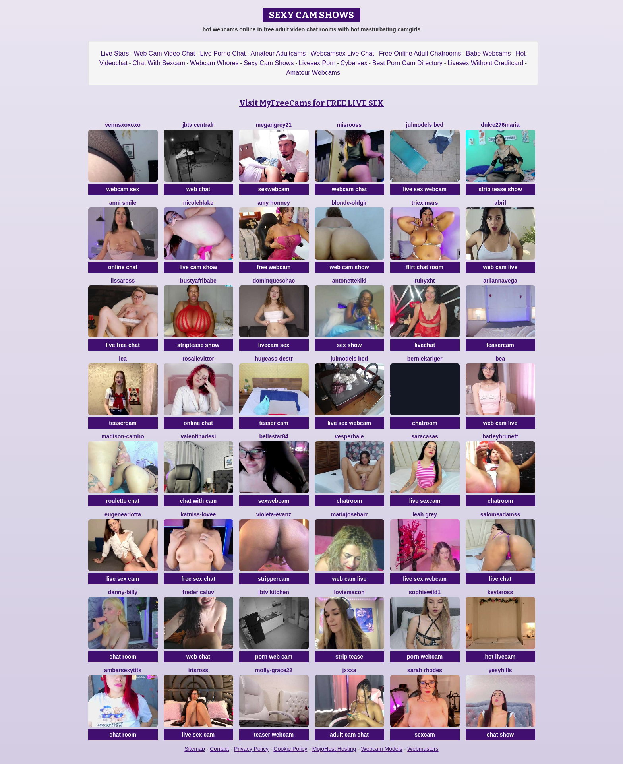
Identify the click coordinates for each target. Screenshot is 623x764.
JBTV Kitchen (273, 592)
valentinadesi (198, 436)
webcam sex (122, 189)
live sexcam (425, 501)
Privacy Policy (251, 749)
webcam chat (349, 189)
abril (500, 203)
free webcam (274, 267)
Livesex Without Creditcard (485, 63)
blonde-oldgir (349, 203)
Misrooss (349, 125)
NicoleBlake (198, 203)
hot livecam (500, 656)
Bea (500, 358)
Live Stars (115, 53)
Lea (122, 358)
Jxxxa (349, 670)
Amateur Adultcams (278, 53)
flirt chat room (424, 267)
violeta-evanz (273, 514)
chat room (122, 656)
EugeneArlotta (122, 514)
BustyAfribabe (198, 280)
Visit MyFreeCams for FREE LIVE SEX (311, 103)
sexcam (424, 734)
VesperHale (349, 436)
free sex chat (198, 579)
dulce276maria (500, 125)
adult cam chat (349, 734)
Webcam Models (381, 749)
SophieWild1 (425, 592)
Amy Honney (273, 203)
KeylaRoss (500, 592)
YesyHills (500, 670)
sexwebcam (274, 189)
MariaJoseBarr (349, 514)
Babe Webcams (488, 53)
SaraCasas (424, 436)
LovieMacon (349, 592)
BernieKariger (425, 358)
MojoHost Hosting (334, 749)
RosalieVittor (198, 358)
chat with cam (198, 501)
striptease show (198, 345)
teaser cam (273, 423)
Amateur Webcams (313, 72)
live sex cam (122, 579)
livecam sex (274, 345)
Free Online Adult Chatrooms (420, 53)
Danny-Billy (122, 592)
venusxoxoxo (122, 125)
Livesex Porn (317, 63)
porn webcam (425, 656)
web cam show (349, 267)
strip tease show (500, 189)
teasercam (500, 345)
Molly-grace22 (273, 670)
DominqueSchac (274, 280)
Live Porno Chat (223, 53)
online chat (122, 267)
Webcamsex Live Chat (342, 53)
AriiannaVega (500, 280)
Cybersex (354, 63)
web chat (198, 189)
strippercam (274, 579)
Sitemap (194, 749)
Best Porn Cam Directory (407, 63)
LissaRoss (123, 280)
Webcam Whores (214, 63)
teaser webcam (274, 734)
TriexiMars (425, 203)
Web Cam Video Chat (164, 53)
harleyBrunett (500, 436)
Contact (219, 749)
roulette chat (122, 501)
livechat (424, 345)
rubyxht (424, 280)
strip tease (349, 656)
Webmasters (422, 749)
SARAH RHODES (424, 670)
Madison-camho (122, 436)
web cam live (500, 267)
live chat (500, 579)
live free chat (123, 345)
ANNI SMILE (122, 203)
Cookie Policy (291, 749)
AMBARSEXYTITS (122, 670)
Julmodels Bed (424, 125)
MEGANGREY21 (274, 125)
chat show (500, 734)
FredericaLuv (198, 592)
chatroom (424, 423)
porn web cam (273, 656)
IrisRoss (198, 670)
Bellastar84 (273, 436)
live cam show (198, 267)
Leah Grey (424, 514)
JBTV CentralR (198, 125)
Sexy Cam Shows (269, 63)
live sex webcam (425, 189)
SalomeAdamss (500, 514)
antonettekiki (349, 280)
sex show (349, 345)
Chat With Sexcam (158, 63)
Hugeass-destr (274, 358)
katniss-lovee (198, 514)
